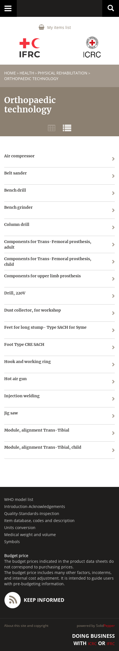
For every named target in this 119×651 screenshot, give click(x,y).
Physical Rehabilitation (62, 73)
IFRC (111, 643)
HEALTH (27, 73)
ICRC (92, 643)
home (10, 73)
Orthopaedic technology (31, 78)
